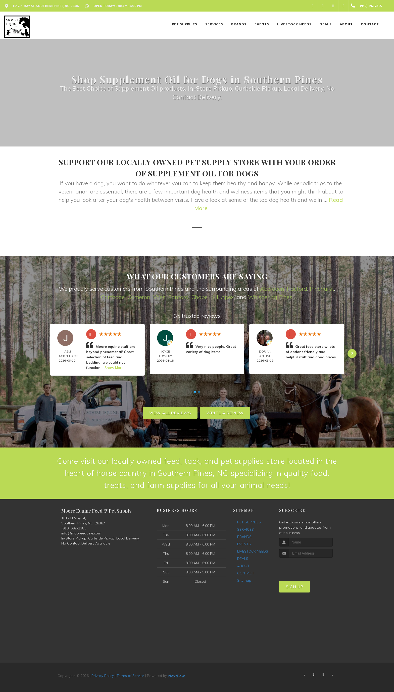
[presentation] (306, 567)
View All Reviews (170, 412)
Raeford (297, 288)
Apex (227, 297)
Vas (158, 297)
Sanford (178, 297)
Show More (114, 367)
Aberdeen (272, 288)
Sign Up (294, 586)
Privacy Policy (102, 675)
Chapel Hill (204, 297)
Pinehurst (322, 288)
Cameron (138, 297)
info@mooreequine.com (81, 533)
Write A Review (225, 412)
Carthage (113, 297)
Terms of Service (130, 675)
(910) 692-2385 (73, 528)
